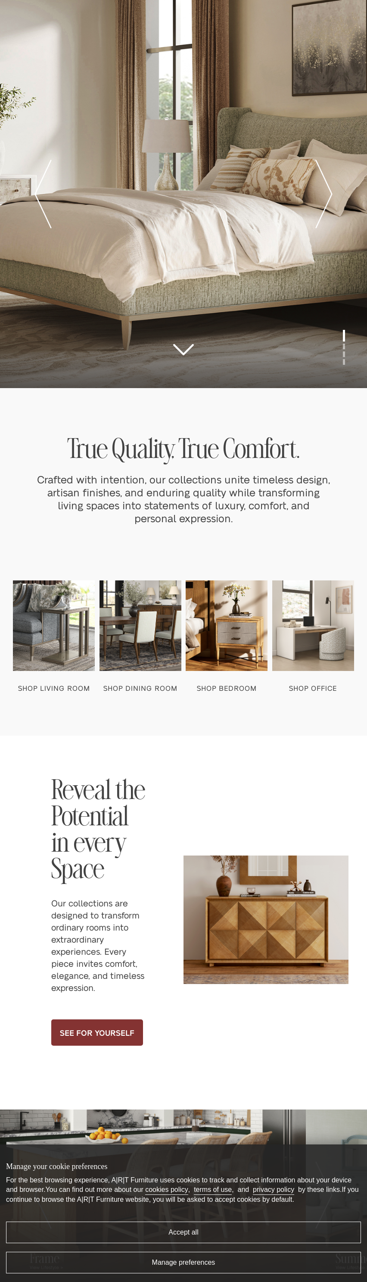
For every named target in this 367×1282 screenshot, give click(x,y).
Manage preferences (183, 1262)
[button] (43, 194)
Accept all (183, 1232)
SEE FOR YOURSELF (97, 1032)
